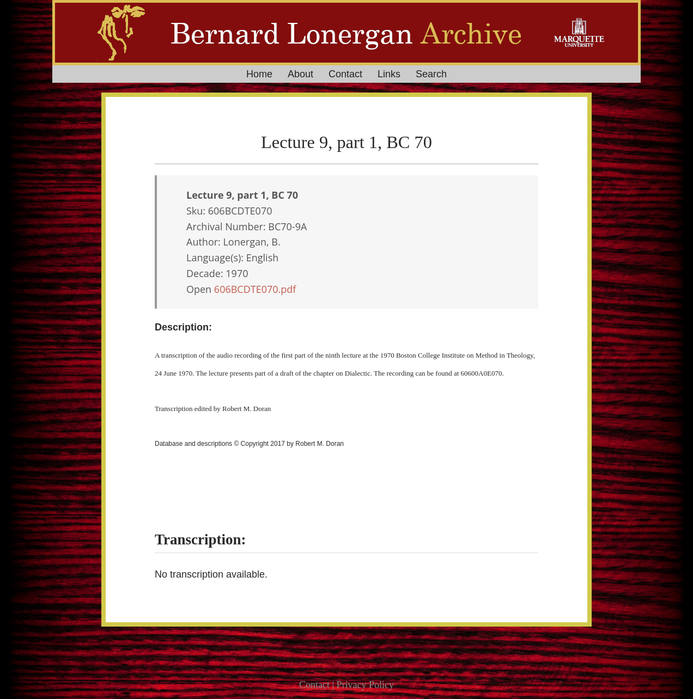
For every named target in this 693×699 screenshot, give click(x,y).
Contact (345, 74)
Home (259, 74)
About (300, 74)
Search (431, 74)
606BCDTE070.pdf (255, 289)
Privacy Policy (365, 684)
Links (389, 74)
